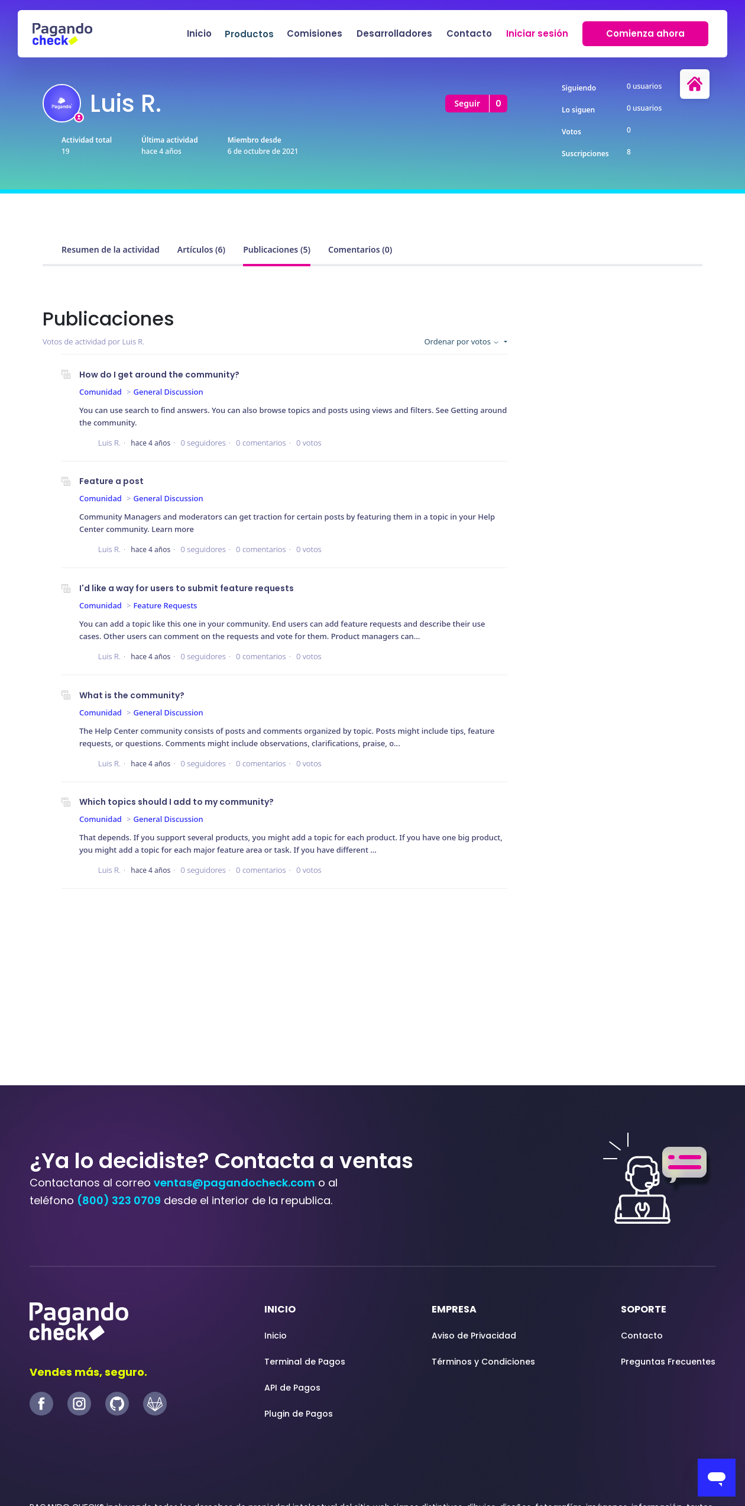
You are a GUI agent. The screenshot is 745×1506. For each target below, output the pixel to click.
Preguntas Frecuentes (668, 1362)
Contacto (469, 33)
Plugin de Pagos (298, 1414)
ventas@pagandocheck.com (234, 1182)
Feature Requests (165, 605)
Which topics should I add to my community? (176, 802)
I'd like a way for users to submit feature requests (186, 588)
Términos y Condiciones (483, 1362)
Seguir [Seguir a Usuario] (467, 103)
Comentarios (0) (360, 249)
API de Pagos (292, 1388)
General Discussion (168, 391)
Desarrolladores (394, 33)
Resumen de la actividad (110, 249)
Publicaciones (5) (276, 249)
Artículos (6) (201, 249)
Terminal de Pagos (304, 1362)
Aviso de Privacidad (474, 1335)
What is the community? (131, 695)
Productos (249, 34)
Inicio (199, 33)
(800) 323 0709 (119, 1200)
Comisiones (314, 33)
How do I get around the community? (159, 374)
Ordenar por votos (462, 341)
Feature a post (111, 481)
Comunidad (100, 391)
